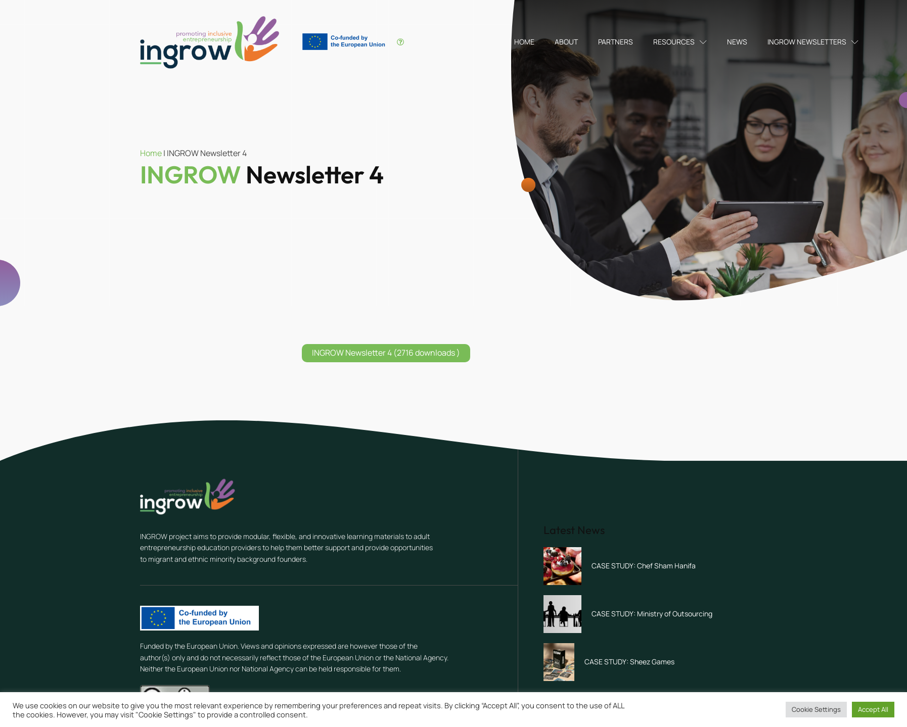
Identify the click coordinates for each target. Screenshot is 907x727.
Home (524, 41)
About (566, 41)
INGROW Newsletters (812, 41)
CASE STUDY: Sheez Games (629, 661)
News (737, 41)
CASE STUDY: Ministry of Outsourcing (652, 613)
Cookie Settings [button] (816, 709)
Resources (680, 41)
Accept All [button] (873, 709)
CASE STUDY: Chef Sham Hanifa (644, 565)
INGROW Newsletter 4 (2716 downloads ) (386, 352)
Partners (615, 41)
